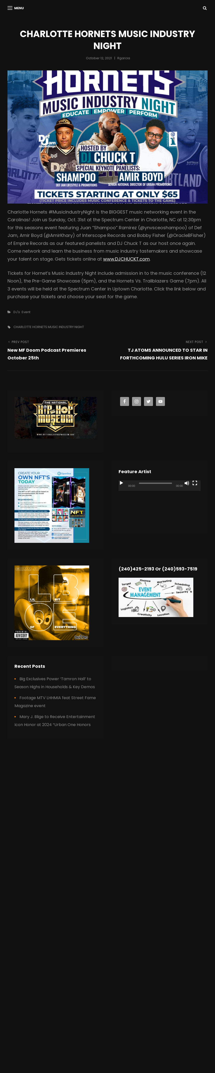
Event (26, 312)
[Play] (121, 483)
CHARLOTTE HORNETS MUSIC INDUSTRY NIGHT (48, 327)
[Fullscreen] (194, 483)
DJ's (16, 312)
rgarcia (123, 58)
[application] (160, 503)
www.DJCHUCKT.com (126, 259)
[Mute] (186, 483)
